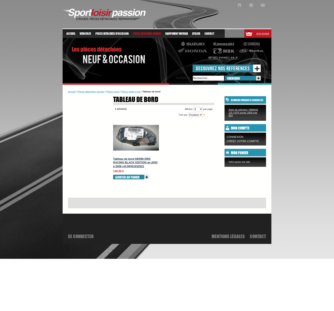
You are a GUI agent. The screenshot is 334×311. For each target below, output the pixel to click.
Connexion (235, 136)
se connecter (81, 236)
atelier (196, 34)
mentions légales (228, 236)
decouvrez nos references (223, 68)
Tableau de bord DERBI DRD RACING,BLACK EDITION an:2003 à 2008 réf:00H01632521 (135, 162)
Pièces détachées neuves (91, 91)
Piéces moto (113, 91)
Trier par (183, 115)
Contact (209, 34)
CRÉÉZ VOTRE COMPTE (243, 141)
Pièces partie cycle (131, 91)
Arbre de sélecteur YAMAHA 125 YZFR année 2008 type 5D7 (243, 112)
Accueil (70, 34)
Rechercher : (184, 77)
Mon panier (262, 33)
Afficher (189, 109)
